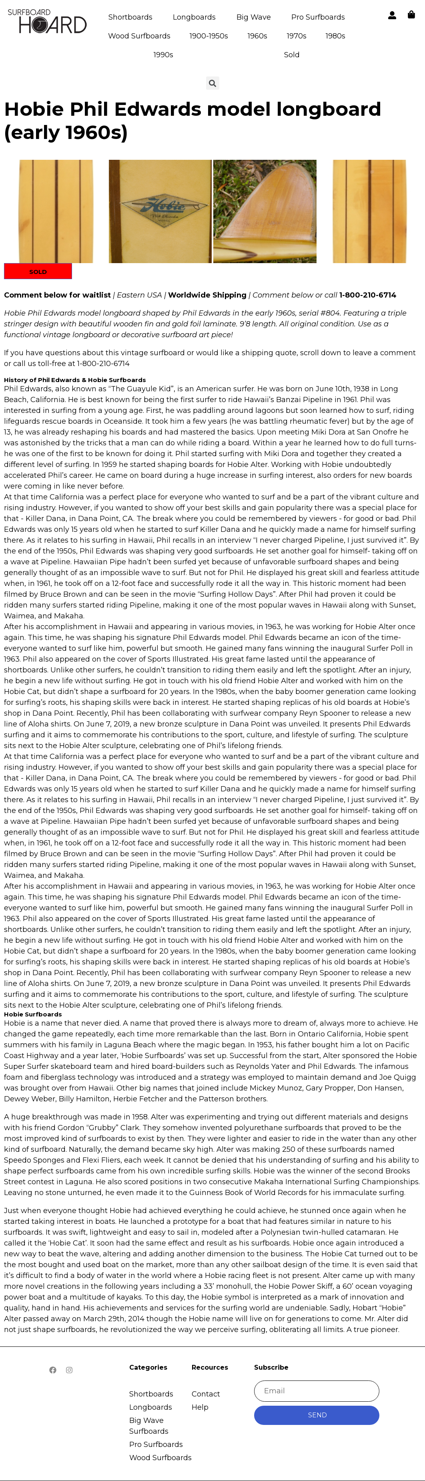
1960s (257, 36)
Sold (292, 54)
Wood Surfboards (139, 36)
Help (200, 1407)
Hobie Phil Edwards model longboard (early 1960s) (192, 120)
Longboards (194, 17)
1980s (335, 36)
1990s (163, 54)
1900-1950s (209, 36)
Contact (206, 1394)
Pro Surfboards (318, 17)
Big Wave (254, 17)
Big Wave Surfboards (148, 1426)
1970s (297, 36)
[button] (55, 211)
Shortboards (130, 17)
